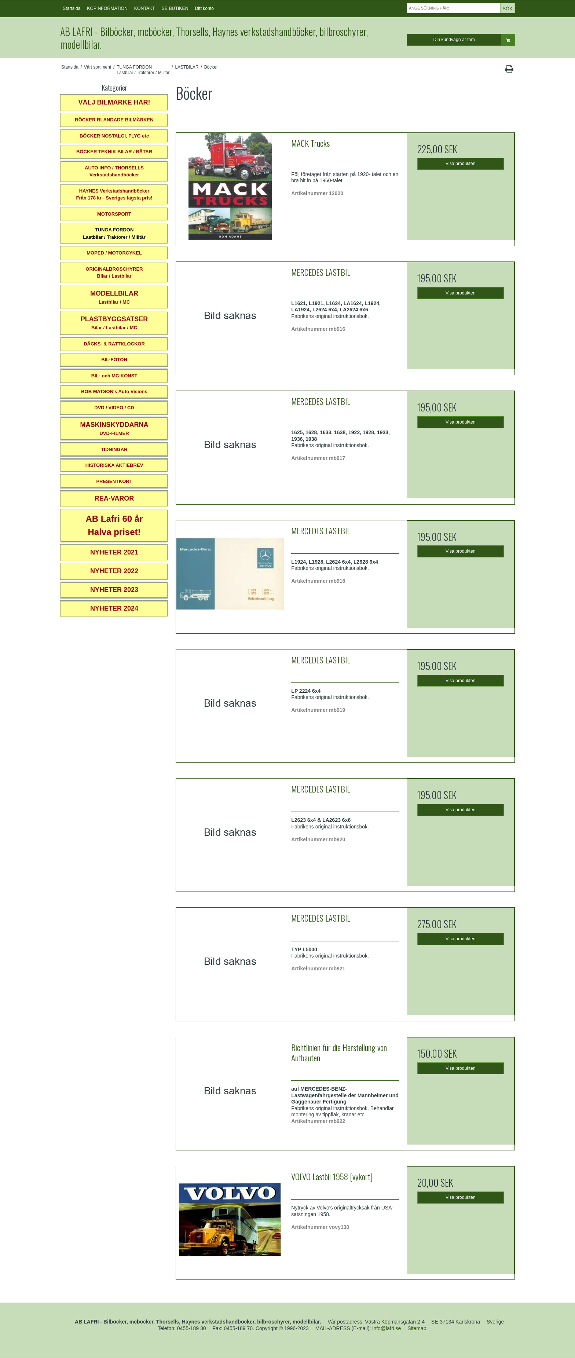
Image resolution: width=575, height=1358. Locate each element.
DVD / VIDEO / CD (114, 407)
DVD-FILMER (114, 428)
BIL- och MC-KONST (114, 375)
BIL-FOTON (114, 359)
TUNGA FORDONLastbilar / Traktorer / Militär (114, 233)
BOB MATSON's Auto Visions (114, 391)
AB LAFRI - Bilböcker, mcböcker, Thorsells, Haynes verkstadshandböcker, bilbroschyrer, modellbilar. (214, 38)
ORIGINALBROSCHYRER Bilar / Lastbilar (114, 272)
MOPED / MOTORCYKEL (114, 253)
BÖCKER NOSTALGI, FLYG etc (114, 136)
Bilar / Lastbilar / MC (114, 322)
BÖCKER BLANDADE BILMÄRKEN (114, 119)
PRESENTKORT (114, 481)
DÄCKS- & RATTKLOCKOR (114, 344)
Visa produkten (461, 163)
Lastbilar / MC (114, 297)
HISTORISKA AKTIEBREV (114, 465)
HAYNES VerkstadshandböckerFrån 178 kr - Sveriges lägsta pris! (114, 194)
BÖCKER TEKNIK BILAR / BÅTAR (114, 151)
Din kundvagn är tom (473, 39)
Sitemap (416, 1328)
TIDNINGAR (114, 449)
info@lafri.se (386, 1328)
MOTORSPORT (114, 214)
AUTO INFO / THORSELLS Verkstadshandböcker (114, 171)
